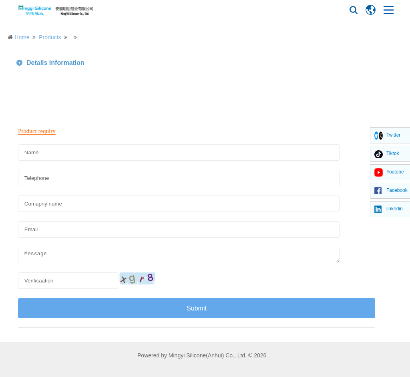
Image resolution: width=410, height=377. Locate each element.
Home (21, 37)
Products (50, 37)
